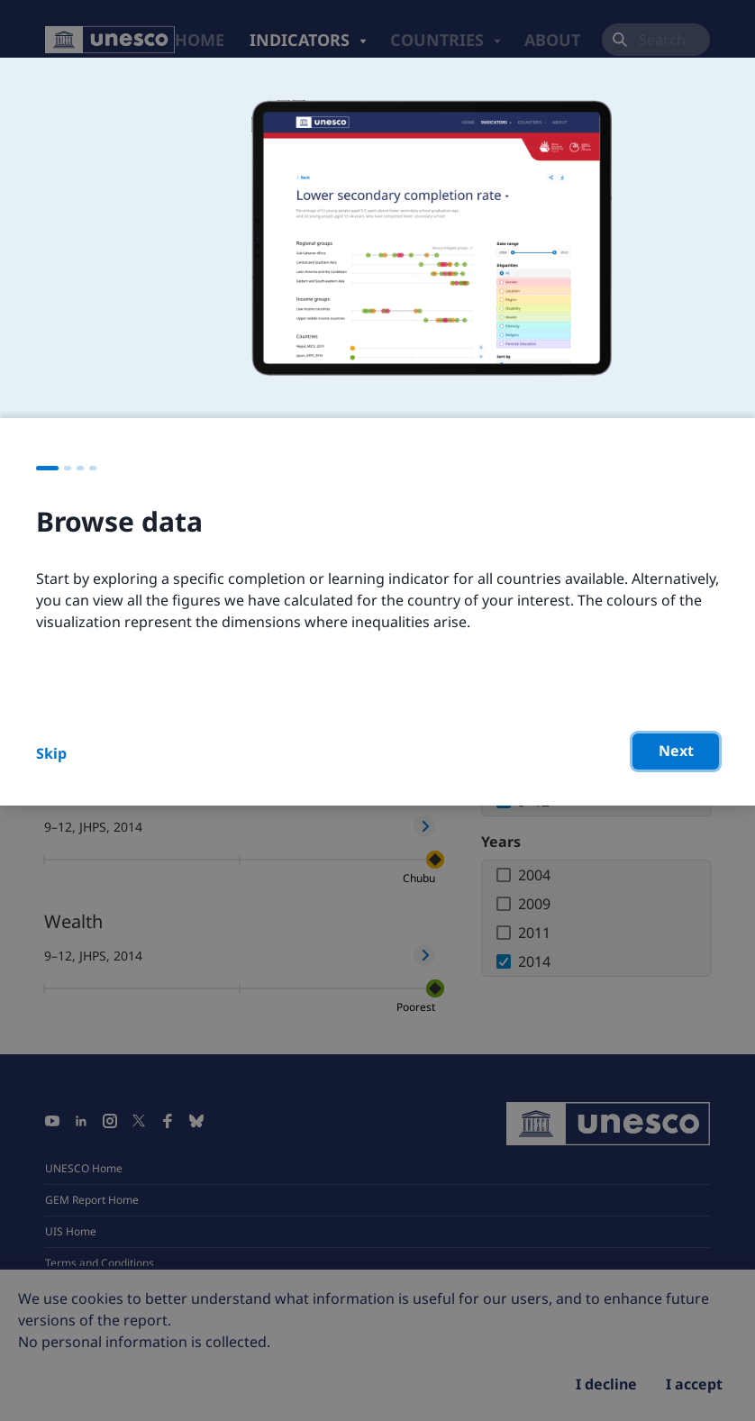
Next (676, 751)
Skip (51, 753)
